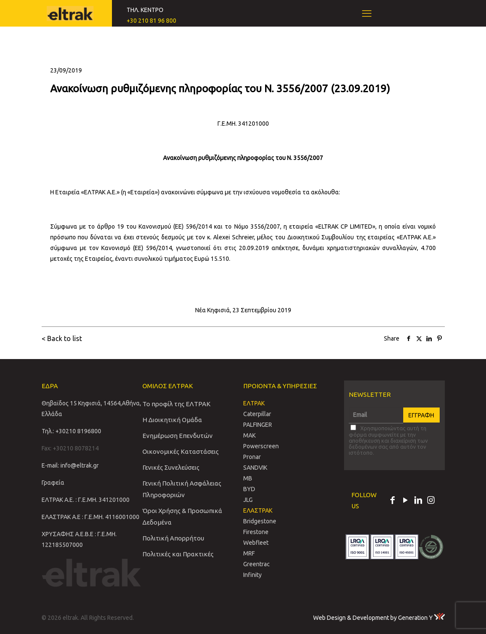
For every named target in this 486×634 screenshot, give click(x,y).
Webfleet (256, 542)
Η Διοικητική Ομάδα (172, 419)
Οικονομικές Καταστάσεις (180, 451)
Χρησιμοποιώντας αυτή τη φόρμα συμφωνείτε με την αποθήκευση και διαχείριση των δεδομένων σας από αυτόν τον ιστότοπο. (388, 440)
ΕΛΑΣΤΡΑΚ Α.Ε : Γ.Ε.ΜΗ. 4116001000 (90, 516)
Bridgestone (259, 521)
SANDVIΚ (255, 467)
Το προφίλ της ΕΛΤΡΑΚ (176, 404)
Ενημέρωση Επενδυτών (177, 435)
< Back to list (62, 338)
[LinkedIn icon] (418, 501)
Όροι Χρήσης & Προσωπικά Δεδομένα (182, 516)
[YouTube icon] (405, 501)
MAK (249, 435)
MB (247, 478)
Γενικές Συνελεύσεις (170, 467)
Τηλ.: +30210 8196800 (71, 431)
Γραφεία (53, 482)
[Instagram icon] (431, 501)
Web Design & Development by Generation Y (379, 617)
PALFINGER (257, 424)
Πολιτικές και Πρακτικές (178, 554)
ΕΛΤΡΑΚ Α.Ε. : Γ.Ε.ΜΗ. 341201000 (86, 499)
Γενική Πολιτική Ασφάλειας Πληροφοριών (181, 489)
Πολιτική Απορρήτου (173, 538)
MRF (249, 553)
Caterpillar (257, 414)
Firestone (256, 531)
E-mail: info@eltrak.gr (70, 465)
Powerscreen (261, 446)
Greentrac (256, 564)
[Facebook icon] (392, 501)
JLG (248, 499)
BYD (249, 489)
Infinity (252, 574)
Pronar (252, 456)
